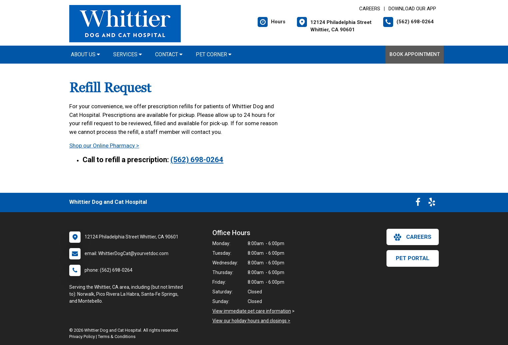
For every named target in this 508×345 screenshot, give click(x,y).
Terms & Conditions (116, 336)
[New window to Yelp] (432, 203)
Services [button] (127, 54)
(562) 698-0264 (196, 160)
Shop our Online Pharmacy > (104, 145)
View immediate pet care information (251, 311)
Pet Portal (412, 258)
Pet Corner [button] (213, 54)
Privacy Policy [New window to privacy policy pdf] (82, 336)
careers (412, 237)
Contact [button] (168, 54)
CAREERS (369, 9)
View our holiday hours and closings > (251, 320)
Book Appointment (414, 54)
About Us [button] (85, 54)
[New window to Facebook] (418, 203)
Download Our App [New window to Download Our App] (412, 9)
